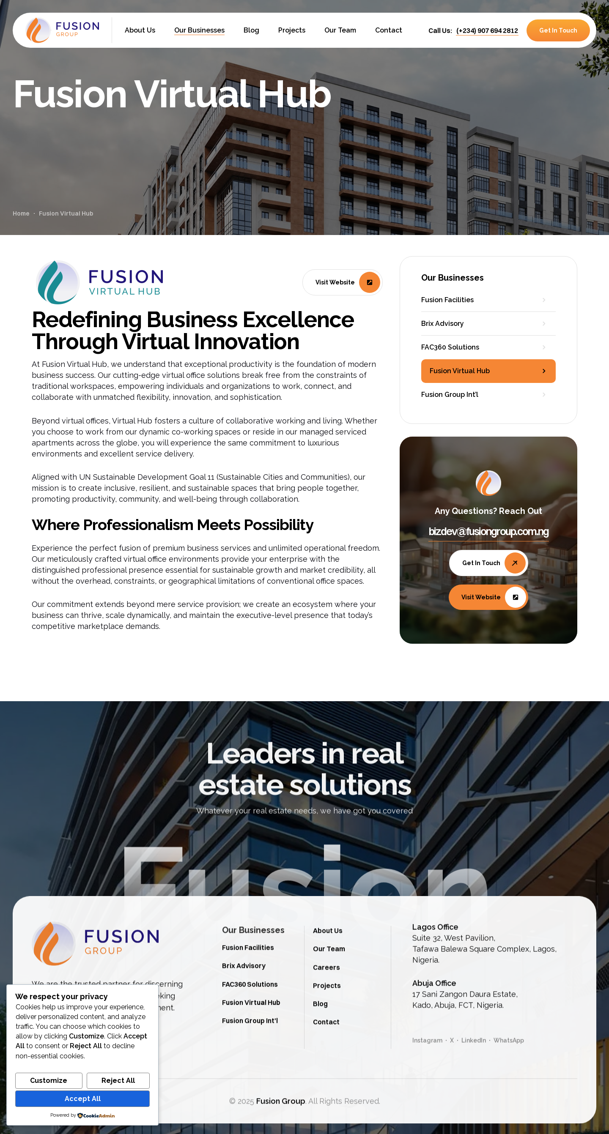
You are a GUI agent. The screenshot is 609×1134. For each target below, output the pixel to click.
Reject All (118, 1081)
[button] (487, 30)
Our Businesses (253, 970)
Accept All (83, 1099)
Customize (48, 1081)
